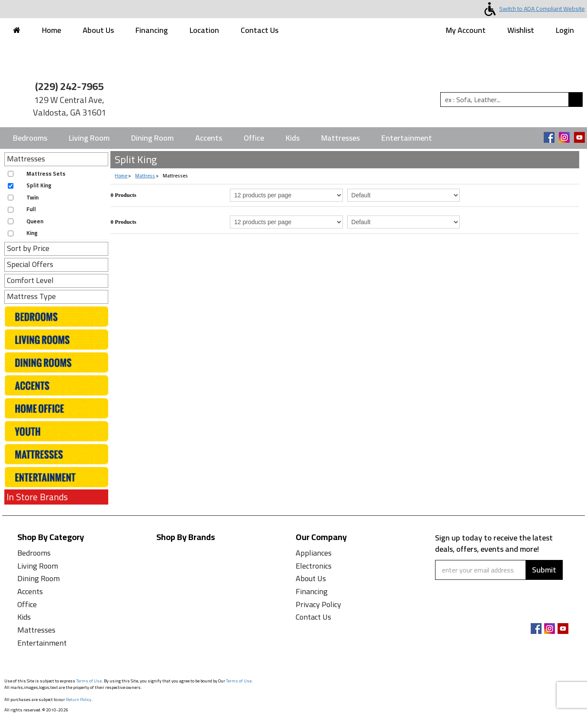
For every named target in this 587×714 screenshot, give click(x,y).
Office (254, 138)
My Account (466, 30)
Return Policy (78, 699)
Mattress (145, 175)
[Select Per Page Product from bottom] (286, 221)
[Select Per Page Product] (286, 195)
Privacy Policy (318, 604)
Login (565, 30)
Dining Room (152, 138)
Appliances (314, 553)
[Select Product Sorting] (403, 195)
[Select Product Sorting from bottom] (403, 221)
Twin (32, 197)
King (32, 233)
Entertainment (406, 138)
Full (31, 209)
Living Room (89, 138)
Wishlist (520, 30)
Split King (39, 185)
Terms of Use (89, 681)
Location (204, 30)
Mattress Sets (45, 174)
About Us (98, 30)
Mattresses (340, 138)
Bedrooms (30, 138)
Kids (293, 138)
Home (51, 30)
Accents (208, 138)
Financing (151, 30)
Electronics (314, 566)
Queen (34, 221)
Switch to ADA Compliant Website (533, 8)
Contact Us (259, 30)
